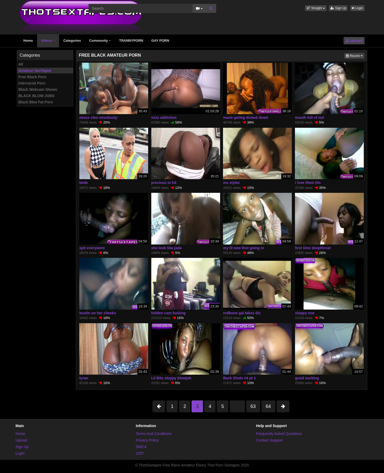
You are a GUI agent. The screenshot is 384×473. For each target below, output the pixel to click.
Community (100, 40)
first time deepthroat (312, 248)
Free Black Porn (32, 77)
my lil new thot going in (243, 248)
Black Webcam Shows (37, 89)
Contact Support (269, 440)
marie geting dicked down (245, 117)
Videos (48, 40)
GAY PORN (160, 40)
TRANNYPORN (131, 40)
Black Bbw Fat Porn (35, 102)
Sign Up (338, 8)
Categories (72, 40)
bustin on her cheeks (97, 313)
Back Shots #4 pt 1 (239, 378)
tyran (83, 378)
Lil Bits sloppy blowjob (171, 378)
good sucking (307, 378)
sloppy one (304, 313)
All (20, 64)
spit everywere (92, 248)
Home (28, 40)
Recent (355, 55)
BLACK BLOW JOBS (36, 96)
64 (268, 406)
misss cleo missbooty (98, 117)
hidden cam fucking (168, 313)
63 (253, 406)
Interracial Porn (31, 83)
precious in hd (164, 182)
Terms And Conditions (154, 434)
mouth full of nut (309, 117)
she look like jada (166, 248)
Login (357, 8)
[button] (315, 8)
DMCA (141, 447)
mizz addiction (164, 117)
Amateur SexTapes (34, 70)
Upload (354, 41)
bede (83, 182)
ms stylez (231, 182)
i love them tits (308, 182)
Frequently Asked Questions (279, 434)
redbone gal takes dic (242, 313)
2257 (140, 453)
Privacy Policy (147, 440)
